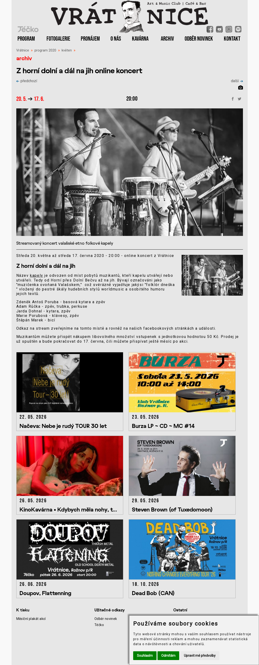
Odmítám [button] (168, 655)
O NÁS (115, 39)
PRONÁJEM (90, 39)
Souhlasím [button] (145, 655)
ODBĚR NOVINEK (199, 39)
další (237, 81)
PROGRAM (26, 39)
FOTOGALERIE (58, 39)
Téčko (99, 625)
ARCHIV (167, 39)
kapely (36, 275)
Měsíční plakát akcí (31, 619)
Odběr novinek (105, 619)
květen (67, 50)
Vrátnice (22, 50)
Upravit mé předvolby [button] (200, 655)
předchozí (26, 81)
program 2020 (45, 50)
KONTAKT (232, 39)
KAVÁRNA (140, 39)
